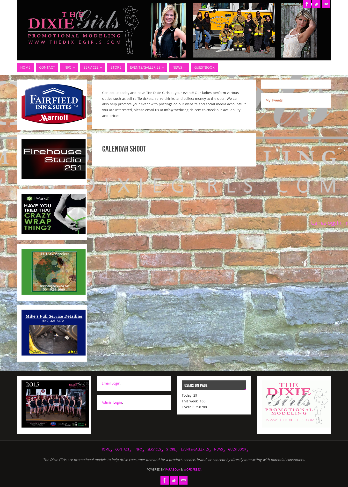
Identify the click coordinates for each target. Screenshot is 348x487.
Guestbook (237, 449)
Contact (122, 449)
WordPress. (193, 469)
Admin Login (112, 402)
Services (154, 449)
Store (171, 449)
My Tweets (274, 100)
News (218, 449)
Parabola (172, 469)
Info (138, 449)
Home (105, 449)
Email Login (111, 383)
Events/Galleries (195, 449)
